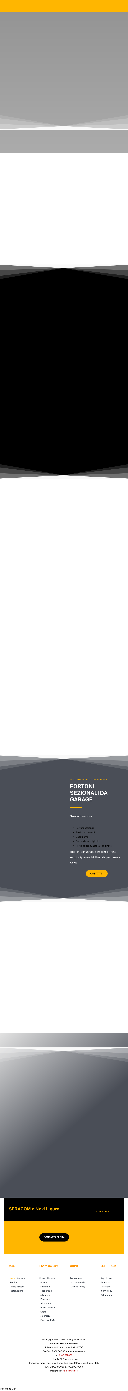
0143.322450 (103, 1211)
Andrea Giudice (70, 1371)
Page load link (8, 1388)
